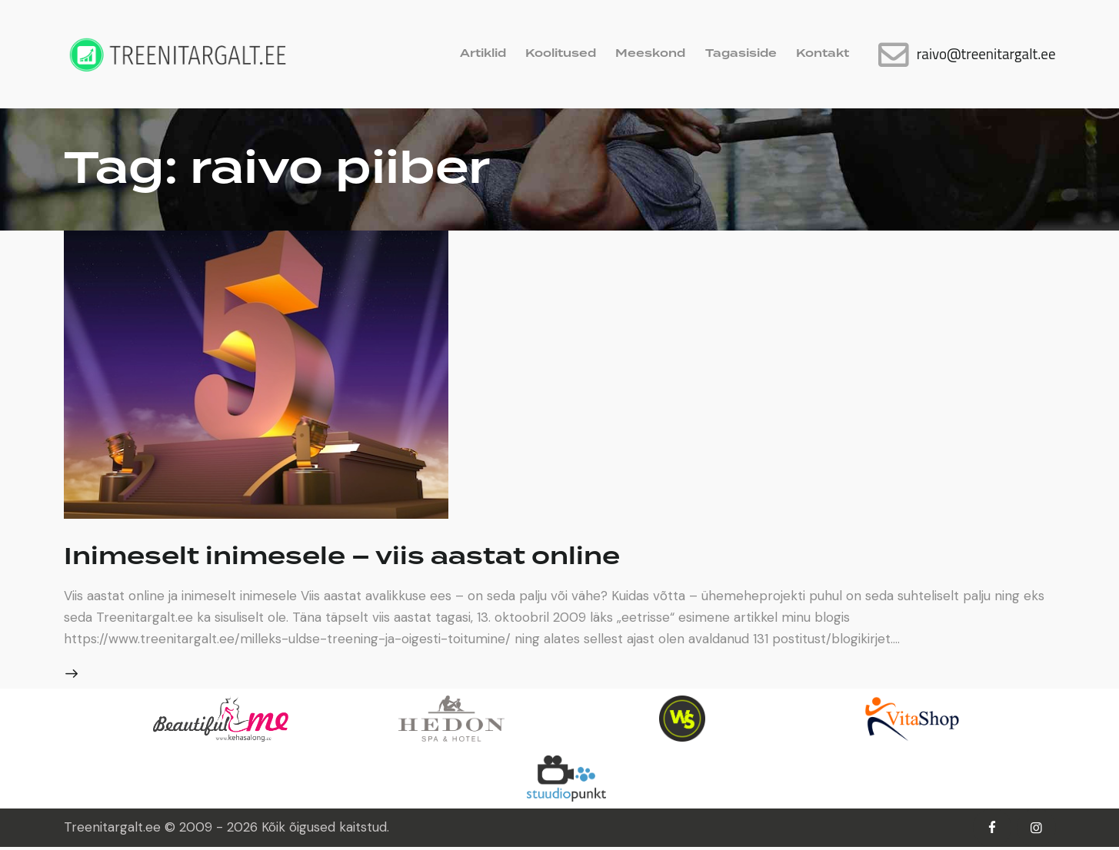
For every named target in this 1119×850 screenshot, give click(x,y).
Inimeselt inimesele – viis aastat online (387, 556)
